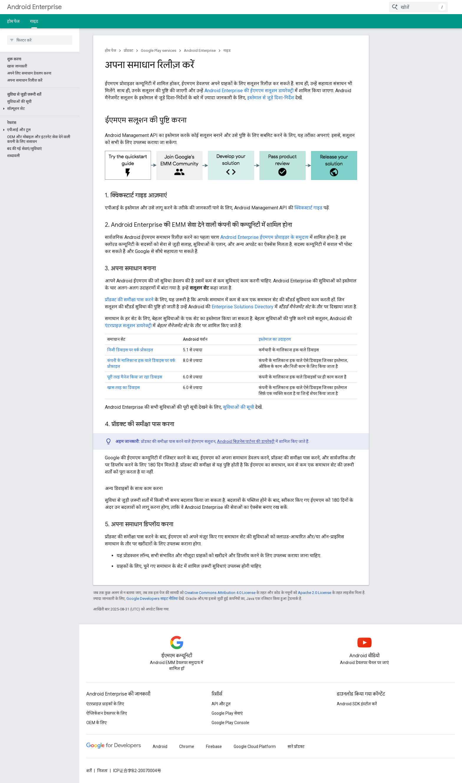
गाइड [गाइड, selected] (34, 21)
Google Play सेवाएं (227, 713)
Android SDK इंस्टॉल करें (357, 703)
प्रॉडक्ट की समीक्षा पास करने (129, 299)
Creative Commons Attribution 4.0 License (219, 592)
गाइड (227, 50)
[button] (38, 108)
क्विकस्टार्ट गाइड (308, 208)
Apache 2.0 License (314, 592)
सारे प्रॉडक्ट (296, 746)
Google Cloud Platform (255, 746)
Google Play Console (230, 722)
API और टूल (221, 703)
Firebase (214, 746)
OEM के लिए (96, 722)
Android (160, 746)
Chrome (186, 746)
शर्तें (89, 770)
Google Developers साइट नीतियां (152, 598)
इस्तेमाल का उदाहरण (275, 339)
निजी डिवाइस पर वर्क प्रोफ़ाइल (130, 349)
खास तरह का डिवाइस (123, 387)
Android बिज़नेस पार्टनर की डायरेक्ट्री (246, 441)
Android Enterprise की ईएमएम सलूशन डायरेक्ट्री (248, 90)
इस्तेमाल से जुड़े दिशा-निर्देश (270, 97)
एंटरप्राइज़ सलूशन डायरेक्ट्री (128, 325)
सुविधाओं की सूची (238, 407)
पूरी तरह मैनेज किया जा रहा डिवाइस (134, 377)
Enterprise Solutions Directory (242, 306)
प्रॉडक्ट (128, 50)
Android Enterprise (34, 7)
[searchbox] (39, 40)
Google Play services (158, 50)
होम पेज (13, 21)
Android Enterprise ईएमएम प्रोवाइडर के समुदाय (264, 237)
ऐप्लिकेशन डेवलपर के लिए (106, 713)
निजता (102, 770)
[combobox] (418, 7)
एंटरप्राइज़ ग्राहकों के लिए (105, 703)
